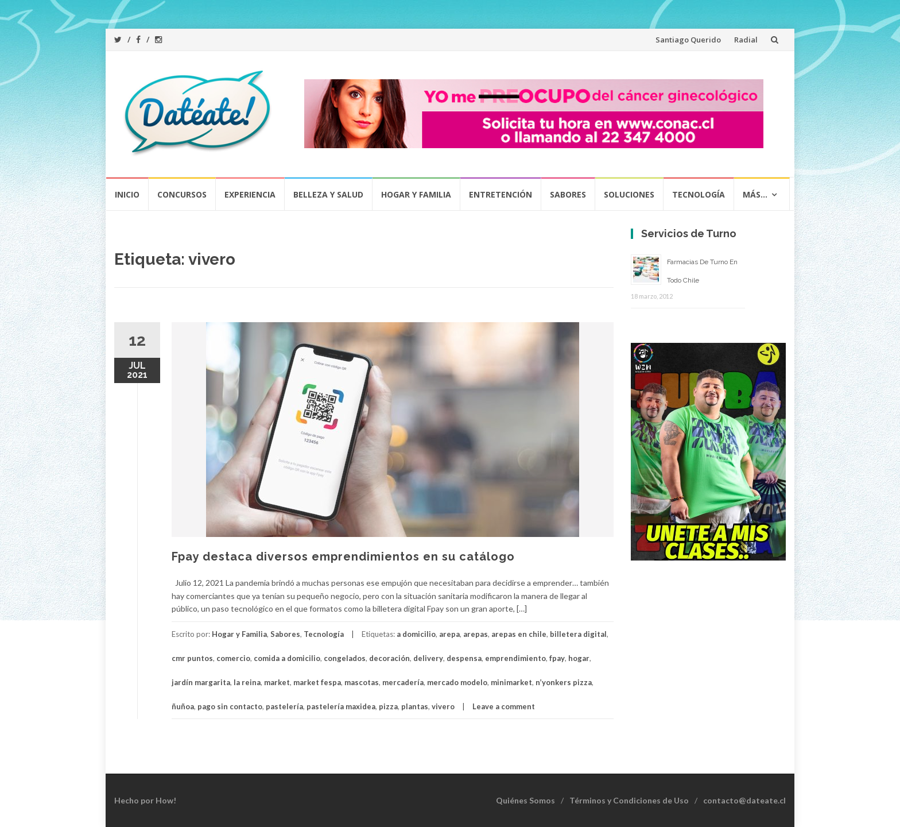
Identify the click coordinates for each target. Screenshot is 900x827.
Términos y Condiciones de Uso (629, 800)
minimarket (511, 682)
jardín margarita (201, 682)
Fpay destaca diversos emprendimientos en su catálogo (343, 556)
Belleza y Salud (328, 194)
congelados (345, 658)
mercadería (403, 682)
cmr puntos (192, 658)
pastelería (284, 706)
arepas (475, 634)
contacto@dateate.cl (744, 800)
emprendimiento (515, 658)
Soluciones (629, 194)
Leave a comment (503, 706)
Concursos (182, 194)
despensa (464, 658)
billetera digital (578, 634)
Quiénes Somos (525, 800)
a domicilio (416, 634)
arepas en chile (518, 634)
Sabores (568, 194)
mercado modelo (457, 682)
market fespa (317, 682)
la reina (247, 682)
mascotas (361, 682)
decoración (389, 658)
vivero (443, 706)
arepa (449, 634)
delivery (428, 658)
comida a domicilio (287, 658)
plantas (414, 706)
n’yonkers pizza (564, 682)
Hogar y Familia (416, 194)
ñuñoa (183, 706)
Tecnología (698, 194)
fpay (557, 658)
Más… (755, 194)
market (277, 682)
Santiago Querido (688, 39)
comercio (233, 658)
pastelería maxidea (341, 706)
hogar (578, 658)
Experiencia (250, 194)
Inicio (127, 194)
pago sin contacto (229, 706)
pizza (388, 706)
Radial (746, 39)
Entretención (500, 194)
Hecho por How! (145, 800)
